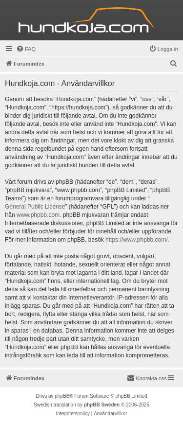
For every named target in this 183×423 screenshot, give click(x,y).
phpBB (62, 396)
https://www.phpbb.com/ (136, 239)
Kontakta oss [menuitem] (147, 377)
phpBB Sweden (102, 404)
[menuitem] (26, 49)
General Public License (35, 206)
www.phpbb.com (38, 215)
